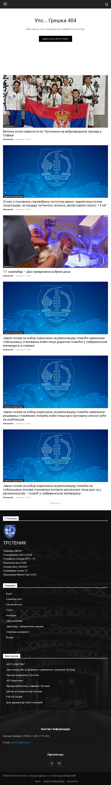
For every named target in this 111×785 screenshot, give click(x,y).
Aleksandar (8, 139)
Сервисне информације (13, 196)
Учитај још (55, 503)
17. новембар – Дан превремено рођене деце (36, 272)
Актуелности (9, 126)
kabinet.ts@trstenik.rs (20, 742)
